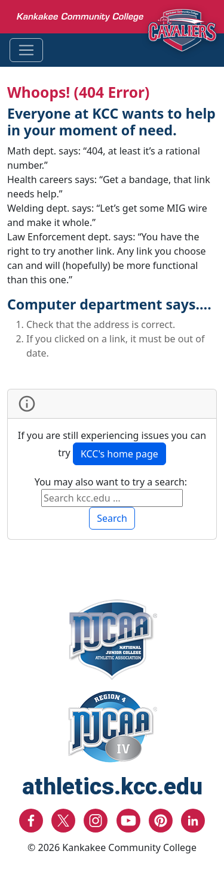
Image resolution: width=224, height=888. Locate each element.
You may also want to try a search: (112, 481)
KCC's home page (119, 453)
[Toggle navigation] (26, 50)
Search (112, 518)
